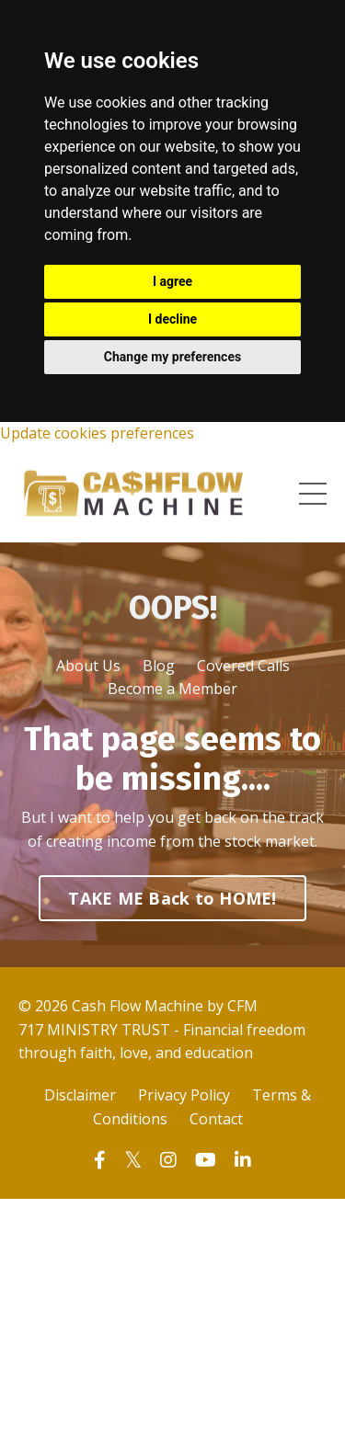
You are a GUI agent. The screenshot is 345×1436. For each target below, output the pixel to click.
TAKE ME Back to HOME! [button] (172, 898)
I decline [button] (172, 319)
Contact (216, 1119)
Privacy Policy (184, 1095)
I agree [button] (172, 281)
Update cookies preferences (97, 433)
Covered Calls (243, 665)
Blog (159, 665)
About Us (88, 665)
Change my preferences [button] (172, 356)
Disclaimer (80, 1095)
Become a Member (172, 688)
